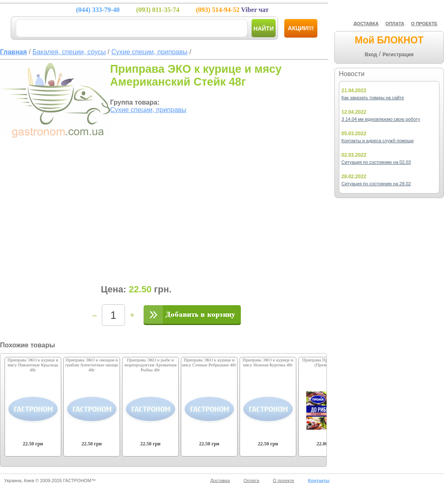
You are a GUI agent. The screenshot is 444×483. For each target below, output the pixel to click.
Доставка (220, 480)
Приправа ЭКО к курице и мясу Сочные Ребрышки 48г (209, 362)
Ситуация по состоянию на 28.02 (376, 183)
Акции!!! (301, 28)
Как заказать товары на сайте (372, 97)
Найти (264, 28)
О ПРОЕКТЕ (424, 23)
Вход (371, 54)
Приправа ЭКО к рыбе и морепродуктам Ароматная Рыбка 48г (150, 364)
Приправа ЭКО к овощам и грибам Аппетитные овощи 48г (91, 364)
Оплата (251, 480)
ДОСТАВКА (366, 23)
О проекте (283, 480)
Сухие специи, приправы (148, 109)
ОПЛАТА (394, 23)
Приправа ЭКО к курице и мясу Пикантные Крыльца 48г (32, 364)
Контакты (318, 480)
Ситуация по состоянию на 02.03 (376, 162)
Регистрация (397, 54)
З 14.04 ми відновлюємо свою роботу (380, 119)
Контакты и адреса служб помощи (377, 140)
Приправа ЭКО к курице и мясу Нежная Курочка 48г (267, 362)
